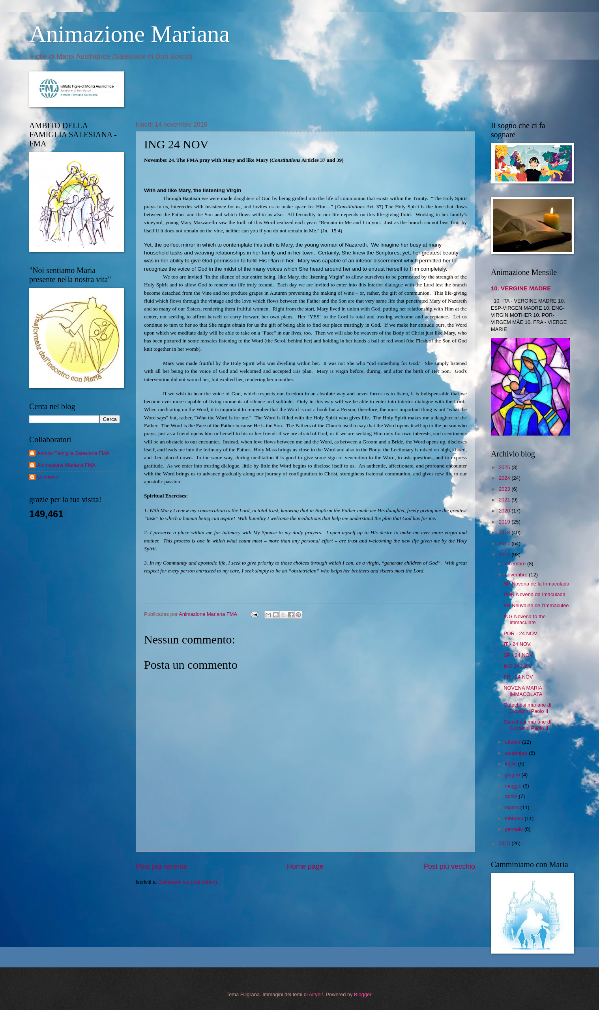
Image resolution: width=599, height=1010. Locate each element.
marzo (512, 807)
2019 (505, 522)
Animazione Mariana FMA (66, 465)
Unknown (47, 477)
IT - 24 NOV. (518, 644)
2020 (505, 511)
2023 (505, 489)
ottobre (513, 742)
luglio (511, 764)
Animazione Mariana (129, 34)
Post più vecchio (449, 866)
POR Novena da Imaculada (534, 594)
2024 (505, 478)
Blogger (362, 994)
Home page (305, 866)
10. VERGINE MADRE (521, 288)
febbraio (514, 818)
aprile (512, 796)
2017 (505, 543)
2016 (505, 554)
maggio (514, 786)
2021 (505, 500)
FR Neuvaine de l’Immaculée (536, 605)
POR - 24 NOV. (521, 633)
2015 (505, 843)
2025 (505, 467)
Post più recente (161, 866)
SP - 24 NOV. (519, 655)
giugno (513, 775)
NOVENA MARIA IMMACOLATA (523, 691)
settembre (517, 753)
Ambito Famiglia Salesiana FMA (73, 453)
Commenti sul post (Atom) (187, 882)
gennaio (514, 829)
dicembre (516, 564)
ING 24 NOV (518, 666)
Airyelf (316, 994)
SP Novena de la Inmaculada (536, 584)
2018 (505, 532)
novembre (517, 575)
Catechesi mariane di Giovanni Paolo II (527, 708)
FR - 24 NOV (518, 677)
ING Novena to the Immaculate (525, 619)
